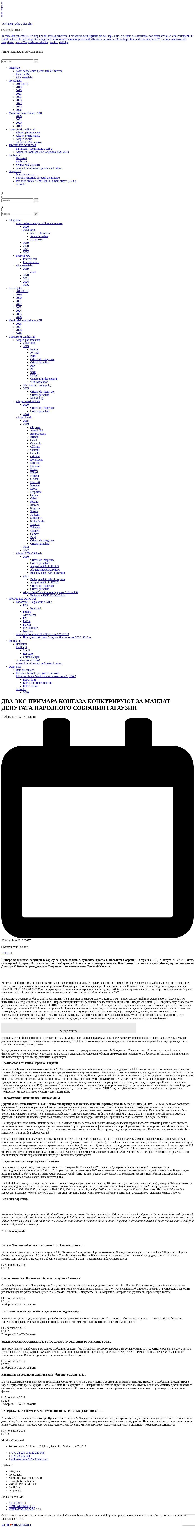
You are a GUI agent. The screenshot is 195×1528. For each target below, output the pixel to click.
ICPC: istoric (30, 686)
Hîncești (35, 482)
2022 (19, 96)
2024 (19, 103)
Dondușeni (36, 459)
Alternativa (29, 614)
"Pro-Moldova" (39, 381)
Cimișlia (35, 453)
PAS (25, 605)
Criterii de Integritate (42, 359)
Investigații (15, 288)
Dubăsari (35, 466)
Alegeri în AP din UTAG (44, 582)
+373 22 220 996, (20, 1452)
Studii (26, 650)
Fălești (34, 472)
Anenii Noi (36, 430)
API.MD (14, 1502)
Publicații (21, 161)
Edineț (34, 469)
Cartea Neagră (31, 656)
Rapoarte (28, 653)
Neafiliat (28, 631)
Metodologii (37, 398)
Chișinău (35, 427)
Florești (34, 475)
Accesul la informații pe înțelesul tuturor (39, 167)
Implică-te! (15, 640)
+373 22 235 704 (20, 1455)
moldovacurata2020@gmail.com (29, 1459)
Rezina (34, 501)
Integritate (14, 220)
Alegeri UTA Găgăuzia (29, 142)
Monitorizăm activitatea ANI (25, 320)
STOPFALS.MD (18, 1506)
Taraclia (34, 524)
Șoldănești (36, 517)
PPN (32, 365)
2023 (19, 100)
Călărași (35, 446)
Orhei (33, 498)
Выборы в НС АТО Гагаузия (47, 572)
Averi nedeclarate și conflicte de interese (39, 70)
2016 (26, 556)
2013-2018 (22, 83)
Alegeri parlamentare (28, 132)
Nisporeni (36, 491)
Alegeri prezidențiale (28, 135)
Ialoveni (35, 485)
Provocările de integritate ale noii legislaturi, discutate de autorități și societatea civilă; (119, 35)
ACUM (34, 352)
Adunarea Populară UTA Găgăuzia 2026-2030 (42, 151)
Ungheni (35, 530)
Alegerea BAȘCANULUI (45, 569)
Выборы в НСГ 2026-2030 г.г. (48, 595)
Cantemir (35, 443)
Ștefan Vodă (37, 521)
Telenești (35, 527)
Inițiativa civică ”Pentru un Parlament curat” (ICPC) (46, 180)
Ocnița (34, 495)
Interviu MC (23, 74)
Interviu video (31, 262)
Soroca (34, 511)
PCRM (34, 375)
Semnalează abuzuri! (28, 164)
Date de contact (25, 174)
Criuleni (35, 456)
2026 (19, 109)
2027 (26, 550)
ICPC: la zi (29, 679)
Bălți (33, 537)
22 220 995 (37, 1452)
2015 (26, 420)
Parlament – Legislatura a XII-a (34, 148)
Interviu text (30, 258)
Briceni (34, 436)
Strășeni (35, 514)
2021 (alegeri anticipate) (37, 385)
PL (32, 368)
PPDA (26, 621)
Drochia (35, 462)
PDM (33, 356)
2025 (19, 106)
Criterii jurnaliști (39, 362)
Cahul (33, 440)
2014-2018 (29, 343)
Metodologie (30, 627)
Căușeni (35, 449)
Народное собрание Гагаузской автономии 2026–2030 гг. (57, 637)
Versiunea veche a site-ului (16, 23)
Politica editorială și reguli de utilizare (38, 177)
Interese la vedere (40, 233)
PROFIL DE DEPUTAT (22, 598)
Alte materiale (24, 77)
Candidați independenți (43, 378)
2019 (19, 87)
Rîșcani (34, 504)
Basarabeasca (38, 433)
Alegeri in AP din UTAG (44, 566)
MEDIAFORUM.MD (21, 1509)
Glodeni (35, 478)
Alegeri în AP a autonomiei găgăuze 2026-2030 (50, 592)
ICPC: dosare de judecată (37, 682)
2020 (19, 90)
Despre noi (15, 666)
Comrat (34, 533)
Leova (33, 488)
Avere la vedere (39, 236)
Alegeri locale (24, 138)
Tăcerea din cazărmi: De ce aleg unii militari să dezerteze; (35, 35)
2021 (19, 93)
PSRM (34, 349)
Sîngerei (35, 508)
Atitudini (21, 184)
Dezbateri (21, 158)
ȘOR (33, 372)
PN (25, 618)
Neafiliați (35, 608)
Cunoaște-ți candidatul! (22, 336)
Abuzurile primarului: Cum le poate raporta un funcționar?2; (126, 39)
